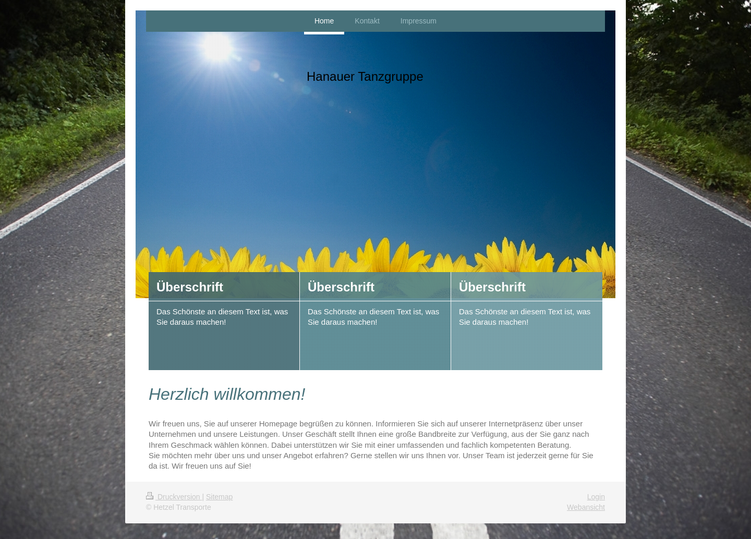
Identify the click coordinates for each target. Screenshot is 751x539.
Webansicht (586, 507)
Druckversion (174, 497)
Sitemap (219, 497)
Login (596, 497)
